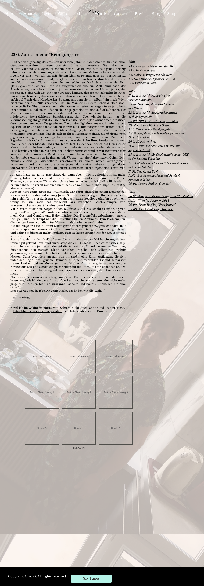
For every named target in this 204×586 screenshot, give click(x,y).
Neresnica (101, 82)
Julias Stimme (68, 195)
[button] (42, 356)
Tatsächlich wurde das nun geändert (37, 311)
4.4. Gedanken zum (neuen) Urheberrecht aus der (159, 163)
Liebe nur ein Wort (76, 106)
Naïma (79, 150)
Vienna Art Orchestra (25, 195)
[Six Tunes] (91, 579)
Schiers (39, 86)
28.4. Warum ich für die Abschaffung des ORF (158, 154)
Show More (79, 447)
